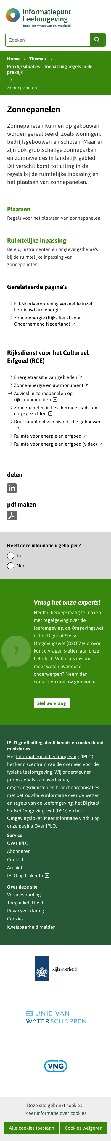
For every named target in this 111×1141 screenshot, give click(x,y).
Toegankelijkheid (25, 902)
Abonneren (18, 851)
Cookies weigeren (83, 1128)
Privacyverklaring (25, 910)
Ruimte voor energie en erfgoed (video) (58, 444)
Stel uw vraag (51, 703)
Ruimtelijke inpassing (36, 240)
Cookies (15, 918)
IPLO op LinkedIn (28, 875)
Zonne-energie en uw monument (51, 385)
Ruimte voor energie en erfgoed (51, 436)
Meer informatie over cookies (55, 1113)
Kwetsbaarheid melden (31, 927)
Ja (19, 555)
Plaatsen (18, 209)
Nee (21, 565)
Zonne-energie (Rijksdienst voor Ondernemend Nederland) (47, 321)
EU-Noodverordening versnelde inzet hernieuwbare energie (53, 307)
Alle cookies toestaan (31, 1128)
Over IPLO (45, 825)
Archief (14, 867)
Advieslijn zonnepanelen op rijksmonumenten (43, 397)
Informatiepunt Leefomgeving (47, 756)
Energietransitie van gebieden (48, 377)
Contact (15, 859)
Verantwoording (24, 894)
